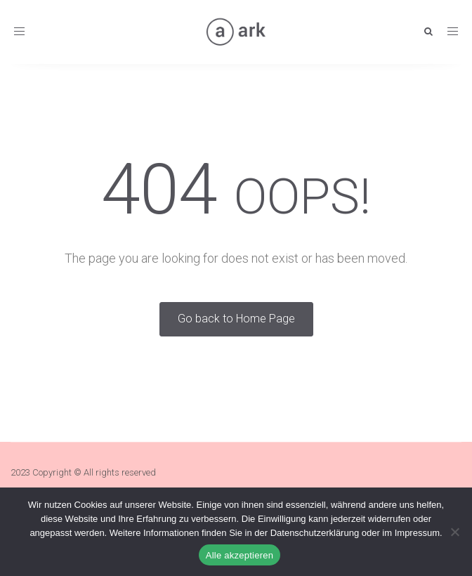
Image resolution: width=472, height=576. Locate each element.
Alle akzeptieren (240, 555)
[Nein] (454, 532)
